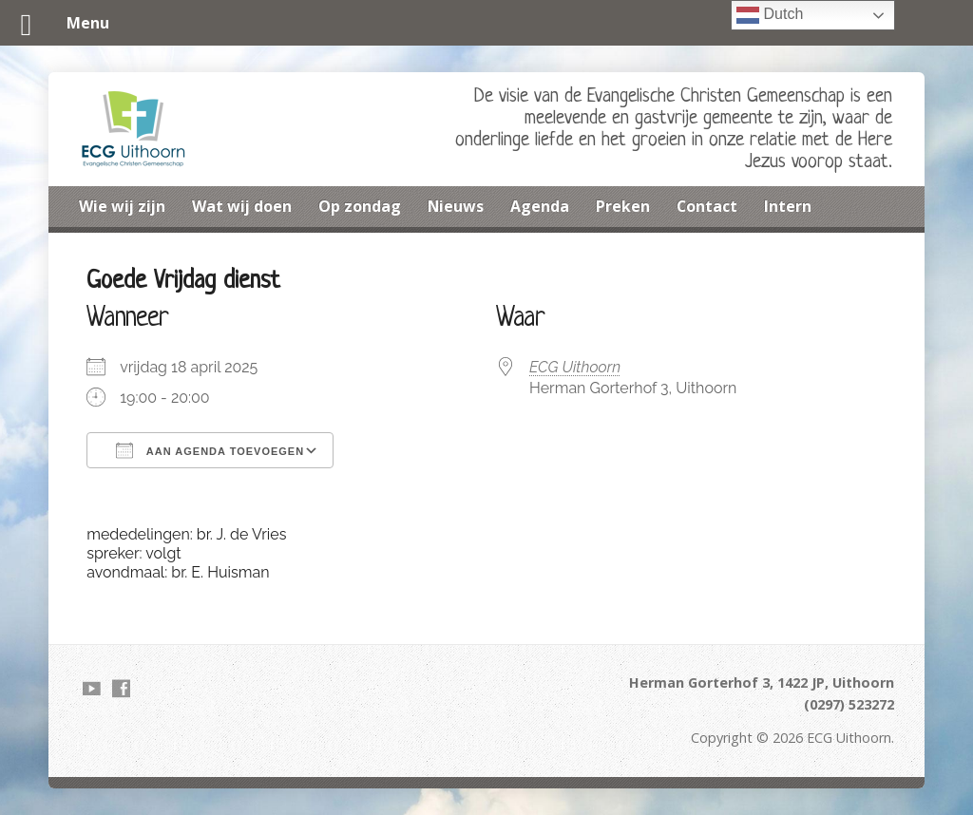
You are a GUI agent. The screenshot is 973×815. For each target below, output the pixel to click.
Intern (787, 206)
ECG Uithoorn (574, 367)
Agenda (539, 206)
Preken (623, 206)
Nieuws (456, 206)
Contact (707, 206)
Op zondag (359, 206)
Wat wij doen (242, 206)
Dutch (769, 15)
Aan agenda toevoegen (210, 450)
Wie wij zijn (122, 206)
